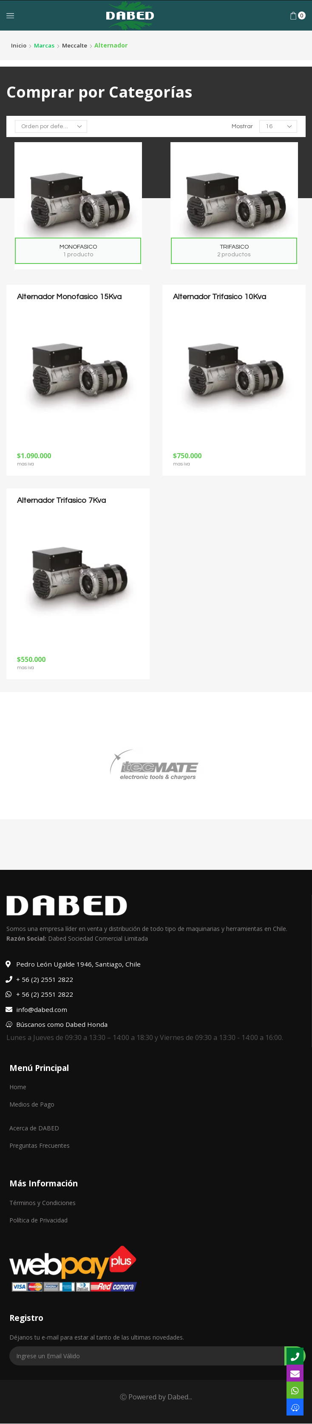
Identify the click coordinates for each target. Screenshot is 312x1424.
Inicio (19, 45)
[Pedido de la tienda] (51, 126)
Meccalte (77, 45)
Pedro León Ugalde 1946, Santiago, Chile (80, 964)
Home (17, 1087)
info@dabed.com (42, 1009)
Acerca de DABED (34, 1128)
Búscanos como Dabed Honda (63, 1024)
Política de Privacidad (38, 1220)
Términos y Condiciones (42, 1203)
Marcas (45, 45)
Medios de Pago (31, 1104)
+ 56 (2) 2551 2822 (44, 979)
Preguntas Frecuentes (39, 1145)
